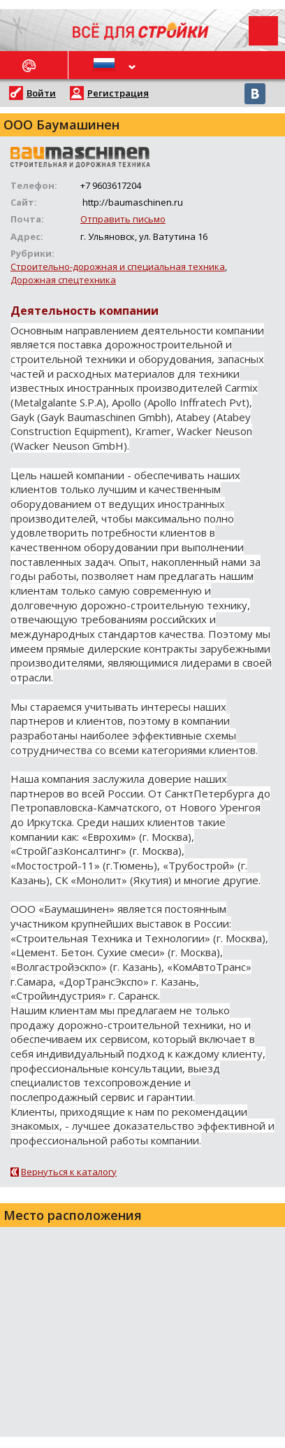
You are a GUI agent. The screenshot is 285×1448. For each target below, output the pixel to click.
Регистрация (118, 93)
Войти (41, 93)
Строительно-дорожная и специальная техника (117, 266)
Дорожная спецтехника (63, 280)
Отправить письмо (123, 219)
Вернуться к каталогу (69, 1171)
